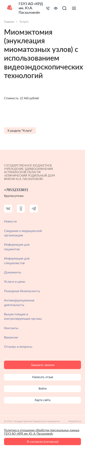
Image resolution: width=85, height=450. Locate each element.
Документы (12, 272)
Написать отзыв (42, 377)
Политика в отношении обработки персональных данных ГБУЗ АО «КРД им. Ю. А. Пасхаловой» (41, 431)
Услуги (23, 21)
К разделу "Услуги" (20, 130)
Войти (43, 388)
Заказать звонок (42, 365)
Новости (10, 221)
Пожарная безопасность (22, 291)
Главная (9, 21)
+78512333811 (16, 190)
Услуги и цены (14, 281)
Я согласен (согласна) (42, 441)
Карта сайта (42, 400)
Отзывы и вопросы (18, 346)
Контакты (11, 328)
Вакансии (11, 337)
